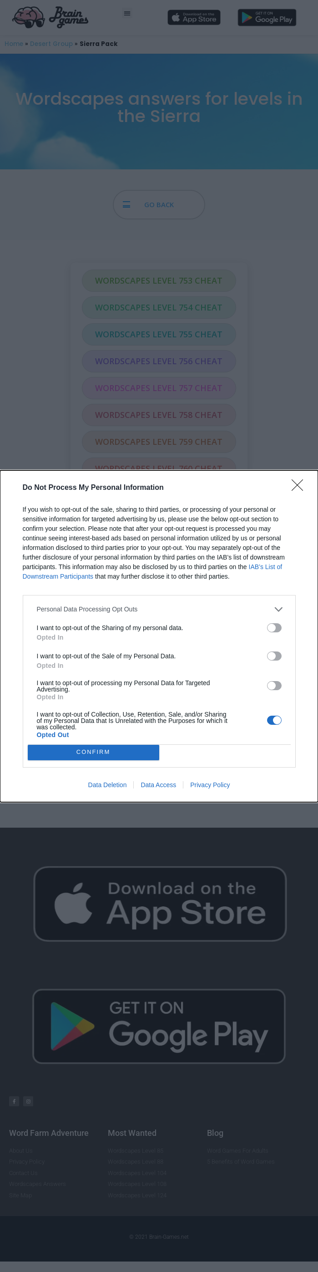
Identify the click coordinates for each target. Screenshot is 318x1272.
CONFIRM (93, 752)
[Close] (300, 488)
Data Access (158, 785)
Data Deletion (107, 785)
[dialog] (159, 636)
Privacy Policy (210, 785)
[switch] (274, 627)
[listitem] (159, 609)
